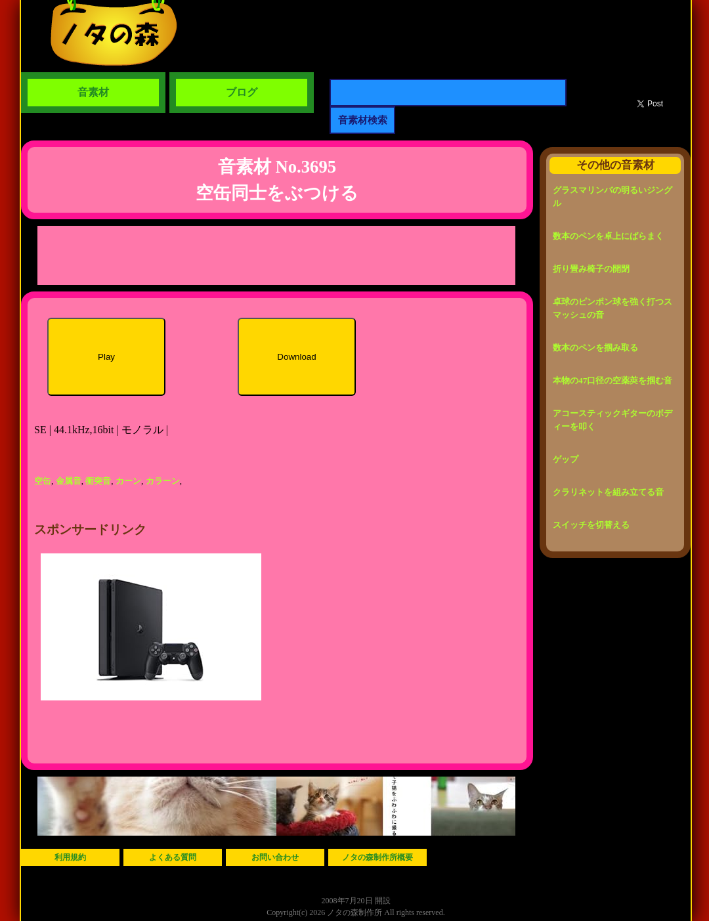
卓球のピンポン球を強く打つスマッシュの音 (612, 308)
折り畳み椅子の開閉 (591, 269)
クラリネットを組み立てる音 (608, 492)
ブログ (241, 92)
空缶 (42, 481)
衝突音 (98, 481)
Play (106, 357)
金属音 (68, 481)
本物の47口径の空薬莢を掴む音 (612, 380)
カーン (128, 481)
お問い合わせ (275, 857)
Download (296, 357)
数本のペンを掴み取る (595, 348)
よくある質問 (172, 857)
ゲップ (565, 459)
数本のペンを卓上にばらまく (608, 236)
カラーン (163, 481)
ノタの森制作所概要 (377, 857)
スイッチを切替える (591, 525)
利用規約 (70, 857)
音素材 (93, 92)
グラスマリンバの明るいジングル (612, 196)
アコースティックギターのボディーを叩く (612, 419)
